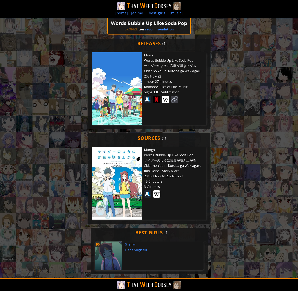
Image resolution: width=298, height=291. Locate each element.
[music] (176, 13)
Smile (130, 244)
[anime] (137, 13)
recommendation (159, 29)
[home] (121, 13)
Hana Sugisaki (136, 250)
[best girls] (157, 13)
